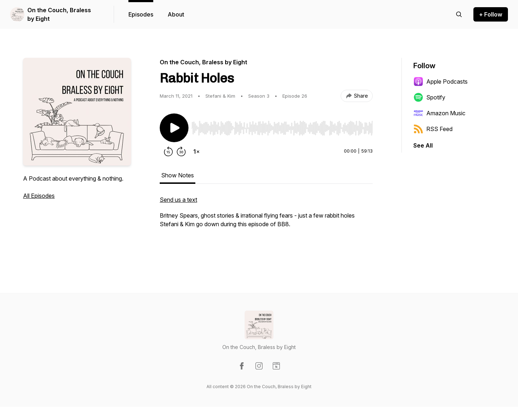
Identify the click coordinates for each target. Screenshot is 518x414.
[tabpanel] (266, 224)
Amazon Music (439, 113)
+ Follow (490, 14)
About (176, 14)
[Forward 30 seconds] (181, 151)
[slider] (282, 128)
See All (423, 145)
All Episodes (39, 195)
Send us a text (178, 199)
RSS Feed (433, 129)
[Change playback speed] (196, 151)
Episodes (140, 14)
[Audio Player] (282, 126)
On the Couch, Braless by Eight (59, 14)
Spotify (429, 97)
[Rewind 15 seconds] (168, 151)
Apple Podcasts (440, 81)
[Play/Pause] (174, 127)
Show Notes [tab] (177, 175)
